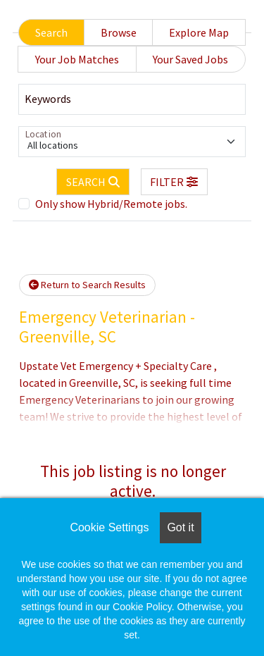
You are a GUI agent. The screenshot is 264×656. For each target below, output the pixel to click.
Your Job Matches (77, 59)
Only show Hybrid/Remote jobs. (111, 204)
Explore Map (199, 32)
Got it (180, 527)
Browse (119, 32)
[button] (174, 181)
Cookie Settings (109, 527)
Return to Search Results (87, 284)
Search (51, 32)
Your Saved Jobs (190, 59)
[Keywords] (132, 99)
